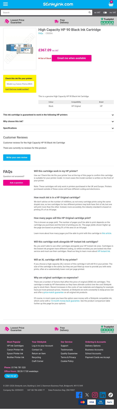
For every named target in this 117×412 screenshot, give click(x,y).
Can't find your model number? (17, 89)
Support (64, 345)
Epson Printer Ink (15, 353)
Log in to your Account (42, 345)
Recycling (36, 357)
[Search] (44, 12)
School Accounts (93, 353)
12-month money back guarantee (65, 301)
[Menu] (5, 4)
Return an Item (39, 353)
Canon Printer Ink (15, 349)
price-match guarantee (54, 292)
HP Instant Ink (104, 251)
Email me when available (71, 58)
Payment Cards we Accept (97, 357)
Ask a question (16, 183)
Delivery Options (92, 345)
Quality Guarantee (69, 353)
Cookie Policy (67, 361)
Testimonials (67, 349)
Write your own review (16, 157)
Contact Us (37, 349)
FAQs (40, 33)
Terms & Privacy (68, 357)
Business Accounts (94, 349)
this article (106, 233)
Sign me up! (11, 376)
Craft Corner (37, 361)
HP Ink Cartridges (15, 345)
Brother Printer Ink (15, 357)
